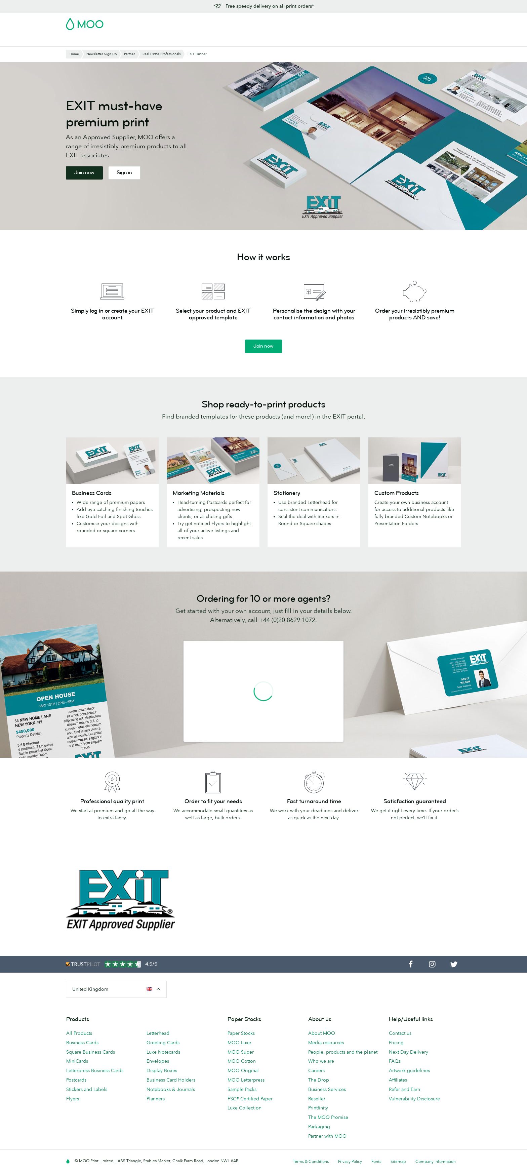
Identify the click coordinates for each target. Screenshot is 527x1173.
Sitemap (398, 1161)
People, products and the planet (342, 1052)
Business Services (294, 40)
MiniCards (77, 1061)
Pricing (396, 1043)
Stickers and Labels (86, 1089)
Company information (435, 1161)
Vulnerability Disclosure (414, 1099)
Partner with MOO (327, 1136)
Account (356, 22)
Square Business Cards (90, 1052)
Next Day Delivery (408, 1052)
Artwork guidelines (409, 1070)
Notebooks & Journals (171, 1089)
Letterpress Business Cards (94, 1070)
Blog (327, 40)
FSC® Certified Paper (250, 1099)
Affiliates (398, 1080)
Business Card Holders (171, 1080)
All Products (79, 1033)
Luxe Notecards (163, 1052)
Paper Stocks (241, 1033)
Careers (316, 1070)
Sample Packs (242, 1089)
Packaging (319, 1127)
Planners (156, 1099)
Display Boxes (162, 1070)
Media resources (326, 1043)
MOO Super (241, 1052)
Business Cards (83, 40)
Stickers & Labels (159, 40)
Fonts (376, 1161)
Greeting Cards (163, 1043)
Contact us (400, 1033)
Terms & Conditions (311, 1161)
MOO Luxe (239, 1043)
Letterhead (158, 1033)
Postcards (120, 40)
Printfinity (318, 1108)
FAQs (395, 1061)
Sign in (379, 22)
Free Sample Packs (320, 22)
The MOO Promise (328, 1117)
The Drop (318, 1080)
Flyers (193, 40)
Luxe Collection (244, 1108)
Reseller (316, 1099)
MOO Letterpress (246, 1080)
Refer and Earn (404, 1089)
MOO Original (243, 1070)
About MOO (321, 1033)
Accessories (252, 40)
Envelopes (158, 1061)
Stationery (219, 40)
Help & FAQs (354, 40)
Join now (84, 172)
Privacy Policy (350, 1161)
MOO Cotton (242, 1061)
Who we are (321, 1061)
